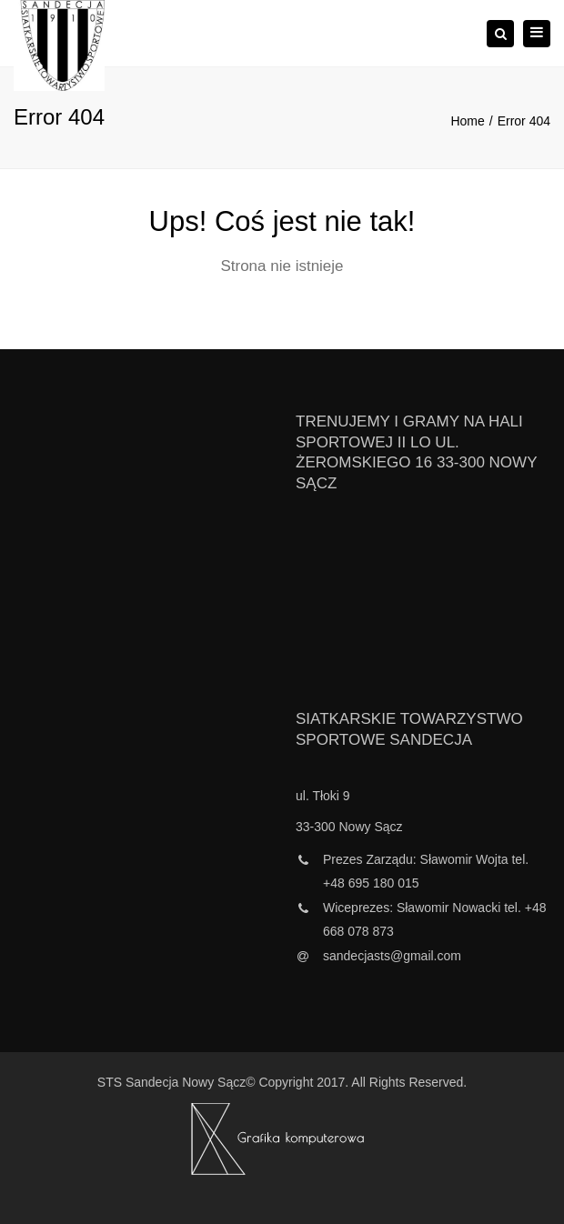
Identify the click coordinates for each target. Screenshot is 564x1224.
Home (467, 121)
